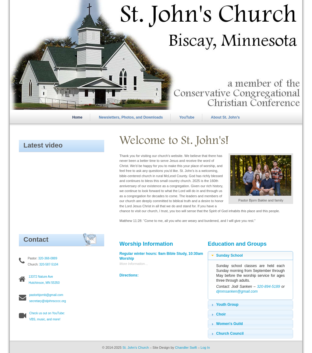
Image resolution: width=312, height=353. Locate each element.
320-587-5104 (48, 264)
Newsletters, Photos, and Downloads (131, 117)
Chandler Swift (186, 347)
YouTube (187, 117)
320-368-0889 (47, 258)
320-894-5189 (268, 286)
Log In (205, 347)
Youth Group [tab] (224, 304)
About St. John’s (225, 117)
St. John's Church (135, 347)
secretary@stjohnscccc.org (47, 301)
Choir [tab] (218, 314)
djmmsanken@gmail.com (237, 291)
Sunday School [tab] (226, 255)
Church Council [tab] (227, 333)
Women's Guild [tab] (226, 324)
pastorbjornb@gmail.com (46, 295)
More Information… (133, 264)
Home (77, 117)
